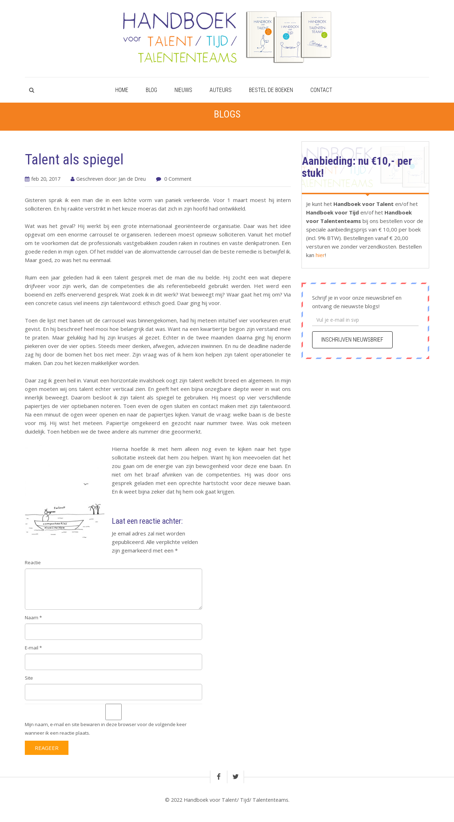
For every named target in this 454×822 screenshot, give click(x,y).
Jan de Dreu (132, 178)
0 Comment (178, 178)
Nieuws (183, 90)
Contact (321, 90)
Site (29, 678)
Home (121, 90)
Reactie (33, 562)
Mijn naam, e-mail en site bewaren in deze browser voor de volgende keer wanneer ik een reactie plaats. (106, 728)
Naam (33, 617)
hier (319, 254)
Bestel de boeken (271, 90)
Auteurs (221, 90)
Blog (151, 90)
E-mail (33, 647)
